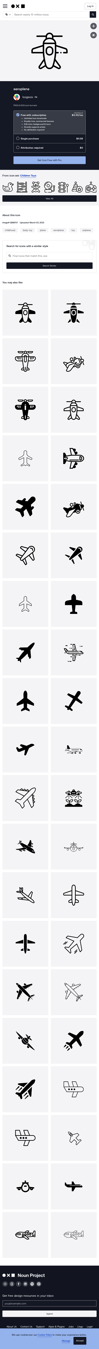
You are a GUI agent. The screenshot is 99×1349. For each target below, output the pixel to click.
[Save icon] (93, 26)
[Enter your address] (49, 1303)
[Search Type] (7, 14)
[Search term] (51, 14)
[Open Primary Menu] (5, 6)
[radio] (50, 122)
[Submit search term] (93, 14)
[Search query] (49, 256)
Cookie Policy (45, 1334)
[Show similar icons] (93, 35)
